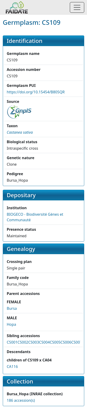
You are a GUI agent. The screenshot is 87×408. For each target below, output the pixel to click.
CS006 (66, 342)
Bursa (12, 308)
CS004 (44, 342)
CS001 (12, 342)
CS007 (76, 342)
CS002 (22, 342)
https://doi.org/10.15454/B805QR (36, 92)
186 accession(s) (21, 400)
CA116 (12, 366)
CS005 (55, 342)
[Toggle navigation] (77, 7)
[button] (20, 132)
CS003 (33, 342)
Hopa (11, 324)
